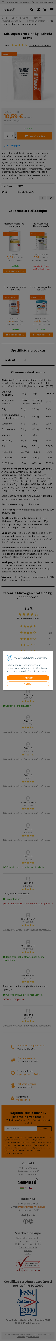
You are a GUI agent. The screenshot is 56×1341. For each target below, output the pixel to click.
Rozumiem (28, 678)
